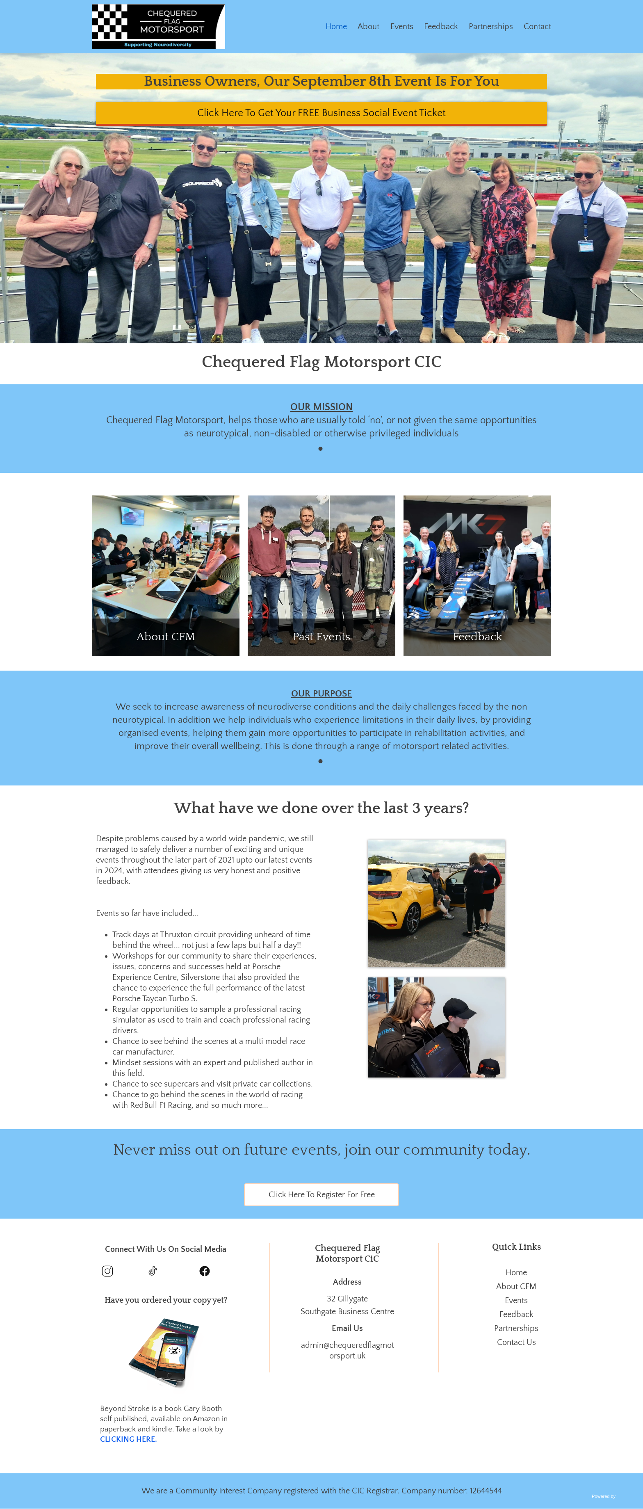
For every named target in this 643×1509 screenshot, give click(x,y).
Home (336, 26)
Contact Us (516, 1342)
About (368, 26)
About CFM (516, 1286)
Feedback (441, 26)
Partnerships (491, 26)
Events (401, 26)
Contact (537, 26)
